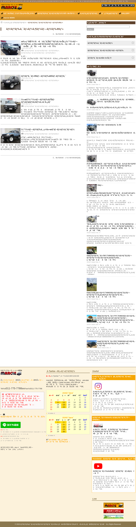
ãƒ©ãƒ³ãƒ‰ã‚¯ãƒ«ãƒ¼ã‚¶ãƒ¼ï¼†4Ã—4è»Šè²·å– (57, 13)
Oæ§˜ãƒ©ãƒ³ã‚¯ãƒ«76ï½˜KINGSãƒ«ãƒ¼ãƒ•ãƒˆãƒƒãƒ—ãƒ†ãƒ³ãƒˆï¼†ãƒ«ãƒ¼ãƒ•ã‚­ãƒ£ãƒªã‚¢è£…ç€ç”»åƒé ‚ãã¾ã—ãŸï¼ (109, 258)
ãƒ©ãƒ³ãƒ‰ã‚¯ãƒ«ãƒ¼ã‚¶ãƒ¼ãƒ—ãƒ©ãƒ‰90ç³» (45, 22)
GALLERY (126, 13)
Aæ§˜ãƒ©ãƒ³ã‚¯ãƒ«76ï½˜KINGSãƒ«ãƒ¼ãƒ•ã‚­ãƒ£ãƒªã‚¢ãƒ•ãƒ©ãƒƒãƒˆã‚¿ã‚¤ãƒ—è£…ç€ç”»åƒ (116, 343)
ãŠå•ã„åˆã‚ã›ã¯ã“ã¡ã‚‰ (118, 5)
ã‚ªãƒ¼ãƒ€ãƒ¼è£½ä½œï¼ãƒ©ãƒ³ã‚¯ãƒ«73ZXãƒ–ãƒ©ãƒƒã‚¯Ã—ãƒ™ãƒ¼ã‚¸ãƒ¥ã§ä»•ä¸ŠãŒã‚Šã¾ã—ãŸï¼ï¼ (111, 80)
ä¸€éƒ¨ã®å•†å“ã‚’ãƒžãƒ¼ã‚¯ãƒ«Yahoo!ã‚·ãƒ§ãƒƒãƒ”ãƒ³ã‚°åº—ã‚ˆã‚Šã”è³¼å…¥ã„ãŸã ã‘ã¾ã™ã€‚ (110, 431)
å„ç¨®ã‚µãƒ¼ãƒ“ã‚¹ (110, 13)
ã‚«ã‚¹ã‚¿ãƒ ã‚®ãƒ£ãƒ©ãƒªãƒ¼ (15, 22)
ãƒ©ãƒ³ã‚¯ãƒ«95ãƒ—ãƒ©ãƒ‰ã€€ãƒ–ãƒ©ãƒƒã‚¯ (43, 76)
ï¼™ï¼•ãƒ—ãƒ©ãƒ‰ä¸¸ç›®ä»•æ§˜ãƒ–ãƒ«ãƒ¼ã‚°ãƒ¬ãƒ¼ (48, 129)
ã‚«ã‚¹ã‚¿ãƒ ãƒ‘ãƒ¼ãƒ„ (89, 13)
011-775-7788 (14, 388)
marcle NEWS (9, 18)
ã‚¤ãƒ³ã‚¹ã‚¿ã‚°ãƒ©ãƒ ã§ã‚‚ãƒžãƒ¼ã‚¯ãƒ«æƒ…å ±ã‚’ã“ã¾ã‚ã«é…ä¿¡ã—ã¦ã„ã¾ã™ (113, 394)
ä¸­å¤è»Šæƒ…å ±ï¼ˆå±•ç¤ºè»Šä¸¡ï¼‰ (19, 13)
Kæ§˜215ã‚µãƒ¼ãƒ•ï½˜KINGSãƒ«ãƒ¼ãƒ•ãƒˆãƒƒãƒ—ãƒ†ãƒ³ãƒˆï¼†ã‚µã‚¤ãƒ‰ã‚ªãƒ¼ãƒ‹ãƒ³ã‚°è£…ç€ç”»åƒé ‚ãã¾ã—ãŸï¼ (108, 295)
